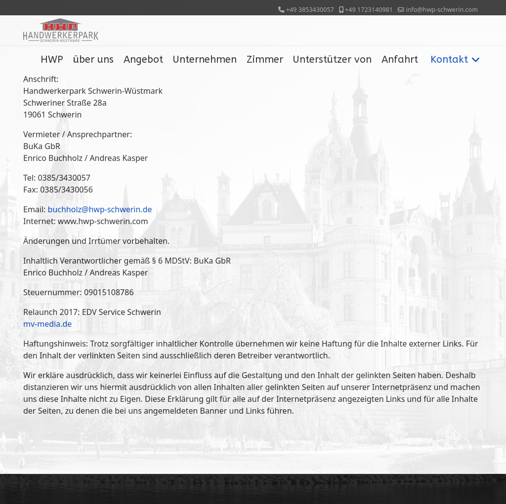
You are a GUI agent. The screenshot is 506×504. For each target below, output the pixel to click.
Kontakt (449, 59)
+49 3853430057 (310, 9)
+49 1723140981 (369, 9)
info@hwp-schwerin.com (442, 9)
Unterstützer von (332, 59)
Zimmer (265, 59)
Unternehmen (205, 59)
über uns (93, 59)
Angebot (143, 59)
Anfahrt (399, 59)
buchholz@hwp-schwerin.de (100, 209)
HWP (52, 59)
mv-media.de (47, 323)
